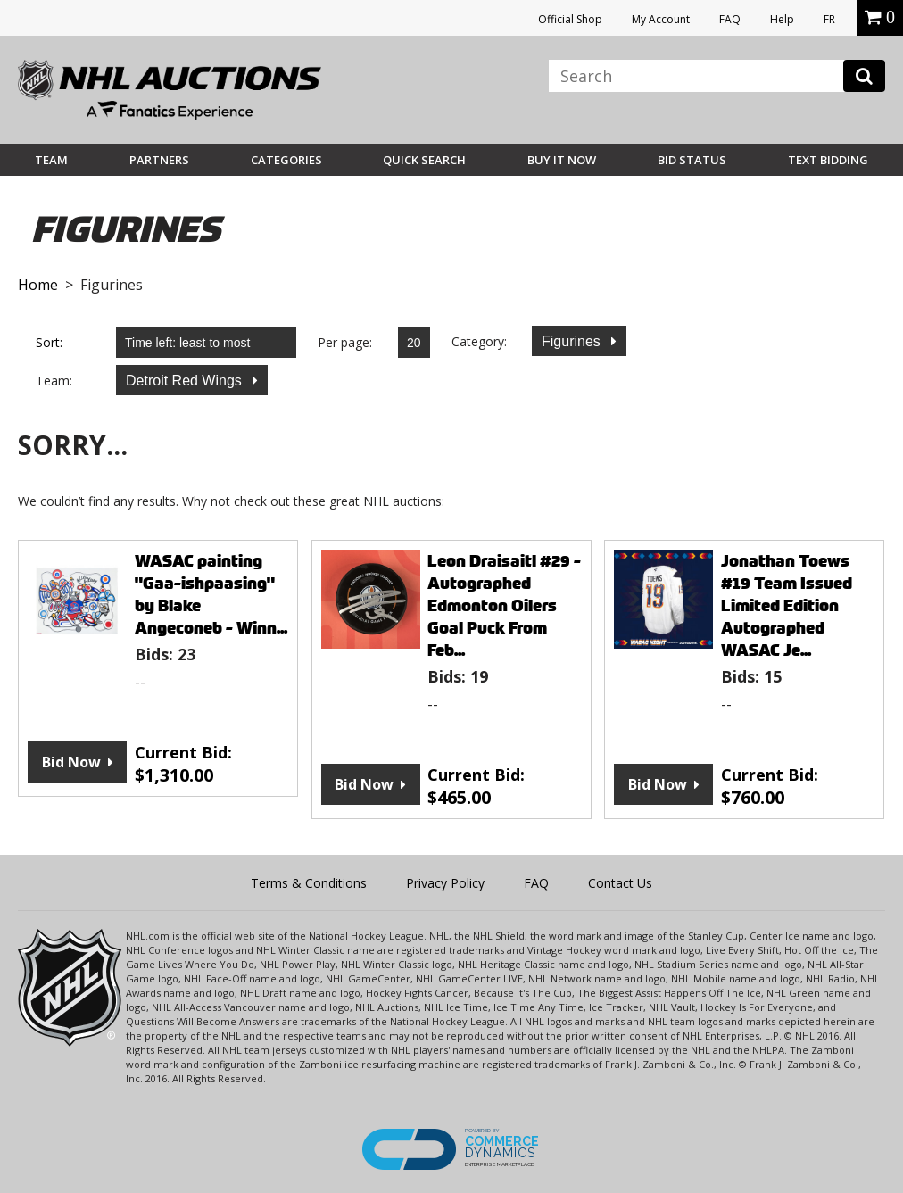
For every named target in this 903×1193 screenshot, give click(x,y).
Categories (286, 160)
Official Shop (570, 19)
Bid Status (692, 160)
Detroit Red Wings (185, 380)
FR (829, 19)
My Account (661, 19)
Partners (159, 160)
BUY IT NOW (561, 160)
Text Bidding (828, 160)
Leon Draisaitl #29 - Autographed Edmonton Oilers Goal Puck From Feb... (504, 605)
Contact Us (620, 882)
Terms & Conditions (309, 882)
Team (51, 160)
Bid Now (71, 762)
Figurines (573, 341)
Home (38, 284)
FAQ (730, 19)
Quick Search (424, 160)
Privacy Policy (445, 882)
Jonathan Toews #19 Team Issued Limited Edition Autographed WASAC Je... (786, 605)
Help (782, 19)
